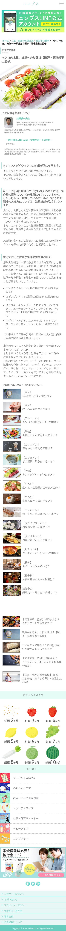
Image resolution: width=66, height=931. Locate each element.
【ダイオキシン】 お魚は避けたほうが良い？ (37, 538)
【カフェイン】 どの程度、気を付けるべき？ (38, 459)
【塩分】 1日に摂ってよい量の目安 (37, 394)
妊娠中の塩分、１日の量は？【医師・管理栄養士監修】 (41, 634)
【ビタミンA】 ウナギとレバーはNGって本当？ (40, 551)
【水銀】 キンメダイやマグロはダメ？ (38, 472)
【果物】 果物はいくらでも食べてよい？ (40, 433)
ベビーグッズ (20, 828)
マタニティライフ (23, 808)
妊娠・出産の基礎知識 (22, 40)
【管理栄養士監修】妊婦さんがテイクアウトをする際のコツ (41, 621)
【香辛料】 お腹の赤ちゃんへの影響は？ (38, 577)
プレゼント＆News (24, 778)
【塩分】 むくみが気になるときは (36, 407)
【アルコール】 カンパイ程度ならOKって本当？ (40, 420)
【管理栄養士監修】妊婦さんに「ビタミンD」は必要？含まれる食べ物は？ (42, 662)
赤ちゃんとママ (22, 788)
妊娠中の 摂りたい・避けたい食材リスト (40, 590)
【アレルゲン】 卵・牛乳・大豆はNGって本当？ (40, 512)
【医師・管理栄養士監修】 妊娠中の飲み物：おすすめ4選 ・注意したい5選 (42, 678)
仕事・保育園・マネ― (25, 818)
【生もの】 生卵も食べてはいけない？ (37, 499)
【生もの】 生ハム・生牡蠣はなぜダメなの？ (41, 485)
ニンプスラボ (20, 838)
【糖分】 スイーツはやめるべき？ (36, 564)
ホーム (5, 40)
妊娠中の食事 (42, 40)
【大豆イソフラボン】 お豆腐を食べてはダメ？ (36, 525)
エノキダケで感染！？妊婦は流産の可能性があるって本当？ (41, 647)
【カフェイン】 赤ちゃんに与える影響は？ (37, 446)
